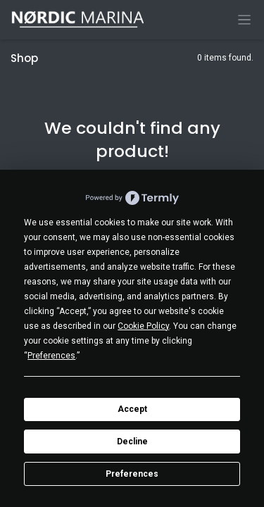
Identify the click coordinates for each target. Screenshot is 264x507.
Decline (132, 441)
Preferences (132, 474)
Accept (132, 409)
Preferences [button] (51, 356)
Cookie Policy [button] (143, 326)
